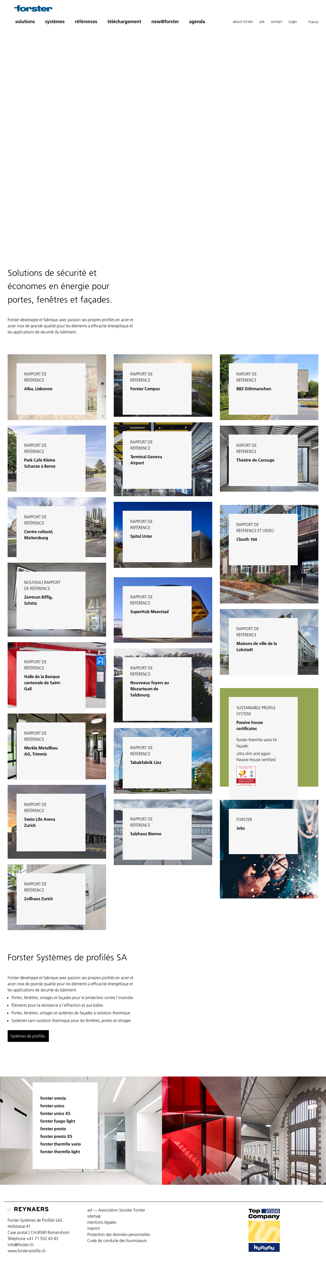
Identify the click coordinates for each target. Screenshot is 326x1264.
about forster (243, 21)
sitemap (94, 1216)
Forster (244, 819)
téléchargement (124, 21)
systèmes (55, 21)
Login (293, 21)
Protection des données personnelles (118, 1234)
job (262, 21)
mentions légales (101, 1222)
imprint (93, 1228)
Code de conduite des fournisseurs (117, 1240)
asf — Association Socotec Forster (116, 1210)
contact (276, 21)
